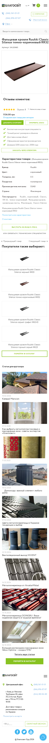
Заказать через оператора (24, 150)
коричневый (32, 196)
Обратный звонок (40, 20)
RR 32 (5, 200)
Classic (43, 196)
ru (27, 6)
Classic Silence (40, 203)
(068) (12, 13)
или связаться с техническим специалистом (24, 233)
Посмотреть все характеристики (16, 215)
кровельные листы (11, 203)
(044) (40, 694)
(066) (13, 18)
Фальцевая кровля (36, 200)
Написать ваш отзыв (38, 109)
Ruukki (23, 196)
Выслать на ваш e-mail (24, 227)
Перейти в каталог (24, 354)
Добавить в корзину (12, 123)
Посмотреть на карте (12, 716)
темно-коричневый (18, 200)
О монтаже (7, 219)
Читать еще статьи (25, 654)
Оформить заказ (36, 123)
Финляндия (26, 203)
